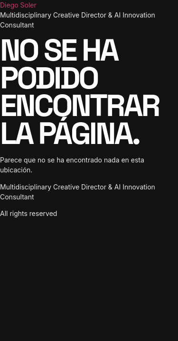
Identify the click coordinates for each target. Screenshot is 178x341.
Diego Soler (18, 5)
